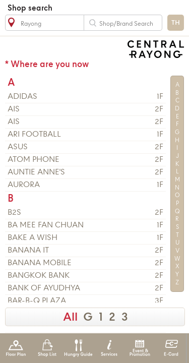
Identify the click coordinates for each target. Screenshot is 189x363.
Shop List (47, 348)
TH (175, 23)
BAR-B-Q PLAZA (37, 301)
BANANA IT (28, 251)
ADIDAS (22, 97)
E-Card (171, 348)
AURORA (24, 185)
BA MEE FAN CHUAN (46, 225)
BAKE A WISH (32, 238)
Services (109, 348)
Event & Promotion (140, 348)
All (70, 317)
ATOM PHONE (33, 160)
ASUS (18, 147)
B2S (14, 213)
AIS (14, 109)
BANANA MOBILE (40, 263)
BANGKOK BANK (39, 276)
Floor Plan (16, 348)
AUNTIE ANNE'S (36, 172)
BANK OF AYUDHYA (44, 288)
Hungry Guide (78, 348)
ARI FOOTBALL (34, 135)
